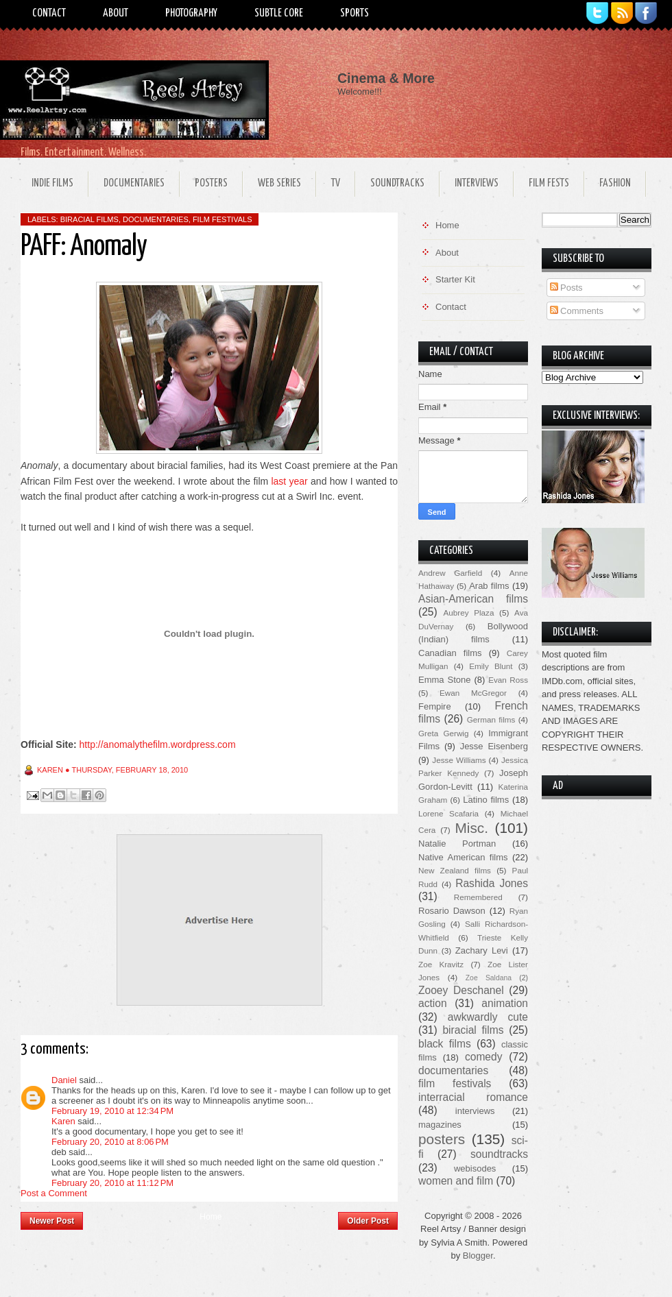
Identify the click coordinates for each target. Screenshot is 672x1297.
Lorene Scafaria (448, 813)
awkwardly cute (488, 1017)
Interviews (477, 183)
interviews (475, 1111)
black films (444, 1044)
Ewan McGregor (473, 692)
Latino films (486, 800)
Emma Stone (444, 680)
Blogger (478, 1255)
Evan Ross (508, 679)
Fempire (434, 706)
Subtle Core (278, 13)
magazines (439, 1124)
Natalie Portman (457, 843)
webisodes (475, 1168)
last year (289, 481)
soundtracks (499, 1154)
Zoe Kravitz (441, 964)
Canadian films (450, 653)
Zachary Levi (481, 950)
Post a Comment (54, 1193)
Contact (49, 13)
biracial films (89, 219)
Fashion (615, 183)
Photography (191, 13)
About (115, 13)
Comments (576, 311)
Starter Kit (455, 279)
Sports (354, 13)
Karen (63, 1121)
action (432, 1003)
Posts (566, 287)
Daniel (64, 1080)
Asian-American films (473, 599)
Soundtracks (397, 183)
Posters (211, 183)
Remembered (478, 897)
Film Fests (549, 183)
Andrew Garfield (450, 572)
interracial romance (473, 1097)
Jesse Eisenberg (494, 746)
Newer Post (51, 1221)
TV (335, 183)
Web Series (279, 183)
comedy (484, 1057)
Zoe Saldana (489, 978)
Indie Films (52, 183)
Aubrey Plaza (469, 612)
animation (504, 1003)
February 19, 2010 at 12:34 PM (112, 1111)
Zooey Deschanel (461, 990)
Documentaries (134, 183)
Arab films (489, 586)
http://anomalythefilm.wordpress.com (158, 744)
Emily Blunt (490, 666)
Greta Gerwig (443, 733)
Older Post (368, 1221)
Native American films (463, 857)
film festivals (222, 219)
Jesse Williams (458, 759)
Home (210, 1217)
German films (491, 719)
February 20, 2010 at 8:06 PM (110, 1142)
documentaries (156, 219)
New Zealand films (454, 870)
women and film (455, 1181)
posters (441, 1139)
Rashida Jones (491, 883)
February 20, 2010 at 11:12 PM (112, 1183)
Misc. (471, 828)
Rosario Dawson (451, 911)
